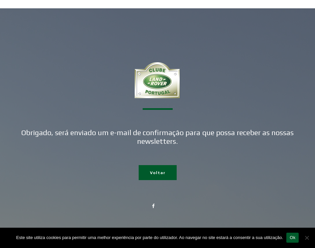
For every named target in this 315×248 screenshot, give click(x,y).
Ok (292, 237)
